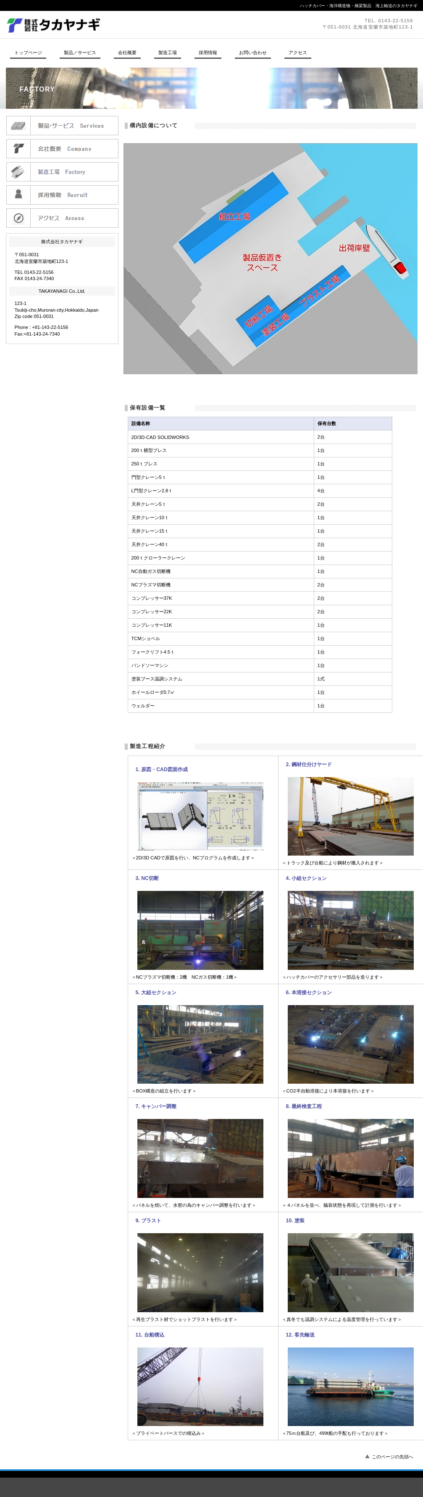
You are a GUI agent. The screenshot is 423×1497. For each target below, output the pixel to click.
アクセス (62, 218)
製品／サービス (62, 125)
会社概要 (62, 148)
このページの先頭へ (392, 1456)
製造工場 (62, 171)
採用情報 (62, 195)
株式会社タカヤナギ (121, 24)
